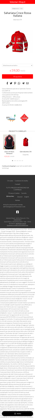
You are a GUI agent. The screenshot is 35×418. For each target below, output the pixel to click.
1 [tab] (12, 160)
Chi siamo (10, 181)
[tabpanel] (17, 41)
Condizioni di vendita (21, 181)
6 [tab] (20, 160)
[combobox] (17, 65)
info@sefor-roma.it (21, 223)
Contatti (17, 184)
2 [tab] (14, 160)
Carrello (23, 193)
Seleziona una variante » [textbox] (10, 65)
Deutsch (19, 197)
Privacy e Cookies (14, 193)
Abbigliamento (15, 8)
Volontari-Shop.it (17, 2)
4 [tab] (17, 160)
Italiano (17, 200)
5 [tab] (19, 160)
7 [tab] (22, 160)
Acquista (17, 76)
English (26, 197)
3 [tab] (15, 160)
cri (8, 168)
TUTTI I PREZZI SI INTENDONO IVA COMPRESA (17, 189)
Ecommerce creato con (17, 225)
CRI (21, 8)
